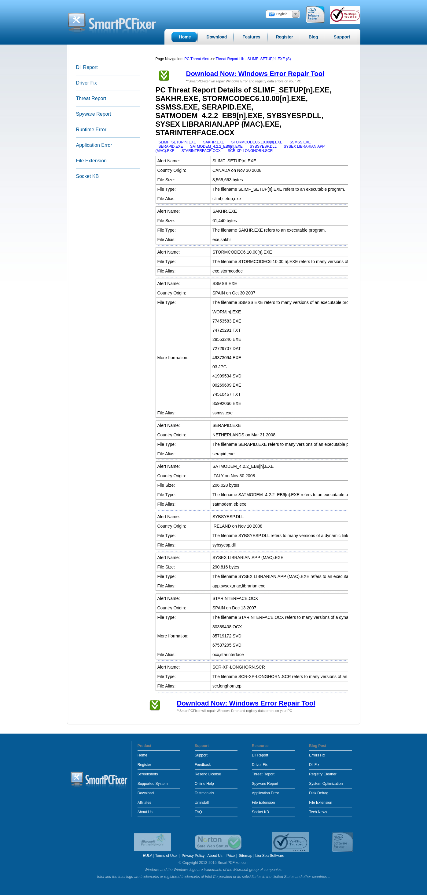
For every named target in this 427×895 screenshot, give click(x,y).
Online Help (204, 783)
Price (230, 855)
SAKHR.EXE (213, 142)
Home (142, 755)
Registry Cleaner (322, 774)
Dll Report (87, 67)
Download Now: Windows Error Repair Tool (255, 74)
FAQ (198, 812)
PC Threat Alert (196, 59)
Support (201, 755)
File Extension (91, 160)
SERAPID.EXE (171, 146)
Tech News (318, 812)
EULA (147, 855)
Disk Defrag (318, 793)
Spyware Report (93, 114)
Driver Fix (86, 82)
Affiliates (144, 802)
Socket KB (87, 176)
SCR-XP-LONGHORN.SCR (250, 151)
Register (144, 765)
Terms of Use (166, 855)
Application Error (94, 145)
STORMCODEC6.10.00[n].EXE (256, 142)
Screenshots (148, 774)
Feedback (203, 765)
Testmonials (204, 793)
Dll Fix (314, 765)
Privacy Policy (193, 855)
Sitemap (245, 855)
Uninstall (202, 802)
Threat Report (91, 98)
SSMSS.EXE (300, 142)
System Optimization (326, 783)
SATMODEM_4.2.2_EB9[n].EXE (216, 146)
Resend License (208, 774)
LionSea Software (269, 855)
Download (146, 793)
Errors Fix (317, 755)
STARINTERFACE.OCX (201, 151)
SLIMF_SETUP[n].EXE (177, 142)
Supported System (153, 783)
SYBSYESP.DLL (263, 146)
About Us (145, 812)
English (282, 14)
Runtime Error (91, 129)
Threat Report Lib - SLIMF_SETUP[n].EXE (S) (253, 59)
